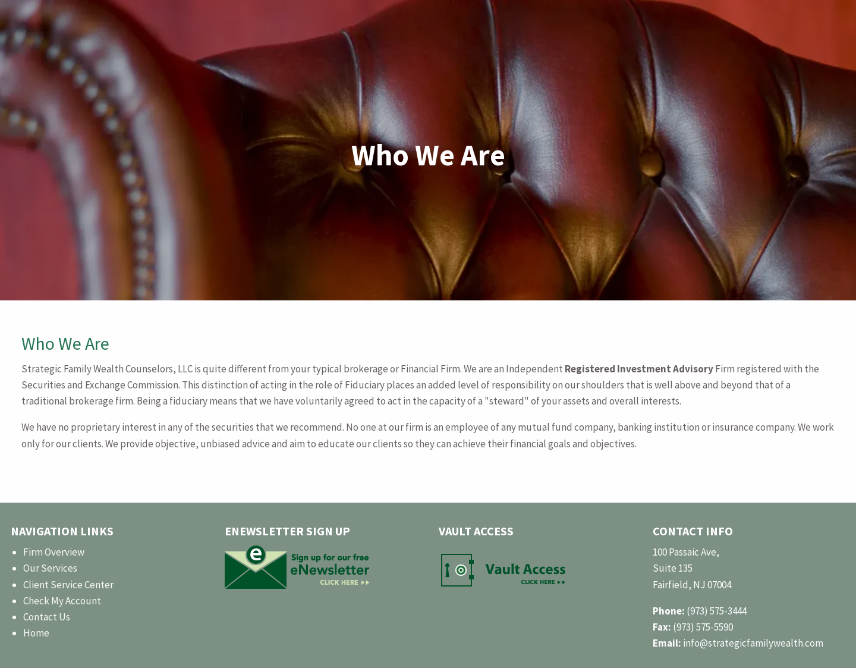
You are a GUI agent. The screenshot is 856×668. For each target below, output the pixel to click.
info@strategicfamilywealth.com (753, 643)
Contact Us (46, 616)
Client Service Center (68, 584)
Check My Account (62, 600)
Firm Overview (53, 552)
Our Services (50, 568)
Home (36, 632)
